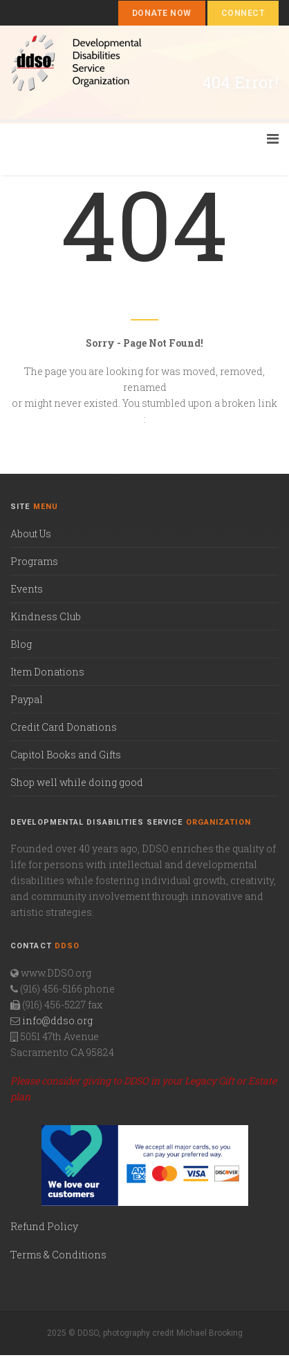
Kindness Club (45, 616)
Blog (21, 644)
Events (26, 588)
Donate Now (162, 13)
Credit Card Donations (63, 727)
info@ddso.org (57, 1020)
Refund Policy (44, 1226)
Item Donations (47, 671)
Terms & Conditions (58, 1254)
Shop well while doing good (76, 782)
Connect (243, 13)
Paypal (26, 699)
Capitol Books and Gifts (65, 754)
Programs (34, 561)
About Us (30, 533)
